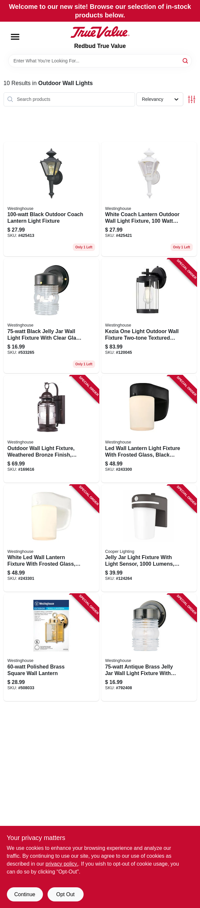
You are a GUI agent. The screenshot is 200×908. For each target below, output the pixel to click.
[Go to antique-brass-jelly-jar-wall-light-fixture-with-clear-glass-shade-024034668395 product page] (149, 647)
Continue (24, 894)
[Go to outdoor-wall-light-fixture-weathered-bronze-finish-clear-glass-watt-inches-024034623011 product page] (51, 429)
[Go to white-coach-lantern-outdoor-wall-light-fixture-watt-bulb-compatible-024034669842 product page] (149, 199)
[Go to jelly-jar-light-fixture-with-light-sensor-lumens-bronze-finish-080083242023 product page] (149, 538)
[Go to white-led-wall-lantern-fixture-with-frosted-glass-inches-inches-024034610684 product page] (51, 538)
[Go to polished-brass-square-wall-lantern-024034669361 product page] (51, 647)
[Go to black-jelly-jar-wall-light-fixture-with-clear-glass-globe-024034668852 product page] (51, 316)
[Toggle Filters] (191, 99)
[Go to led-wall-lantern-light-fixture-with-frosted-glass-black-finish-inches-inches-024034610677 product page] (149, 429)
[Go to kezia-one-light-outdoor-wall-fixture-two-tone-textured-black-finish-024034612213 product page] (149, 316)
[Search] (185, 60)
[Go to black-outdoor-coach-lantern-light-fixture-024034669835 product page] (51, 199)
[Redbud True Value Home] (100, 32)
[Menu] (15, 37)
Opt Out (65, 894)
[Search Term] (100, 60)
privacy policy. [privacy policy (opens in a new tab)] (62, 864)
